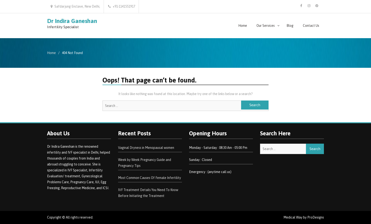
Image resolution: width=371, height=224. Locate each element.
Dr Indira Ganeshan (72, 21)
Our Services (265, 25)
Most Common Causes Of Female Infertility (149, 178)
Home (242, 25)
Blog (290, 25)
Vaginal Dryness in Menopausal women (146, 148)
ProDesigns (315, 217)
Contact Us (311, 25)
